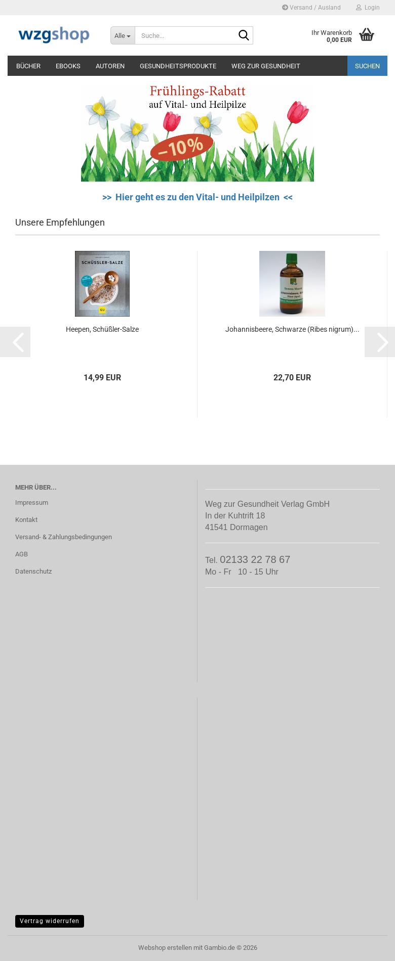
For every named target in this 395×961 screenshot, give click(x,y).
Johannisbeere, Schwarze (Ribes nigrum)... (292, 329)
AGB (21, 554)
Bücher (28, 66)
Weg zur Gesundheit (265, 66)
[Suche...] (122, 35)
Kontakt (26, 519)
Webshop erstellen (165, 947)
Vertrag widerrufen (50, 921)
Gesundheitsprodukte (178, 66)
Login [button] (368, 7)
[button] (15, 342)
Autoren (110, 66)
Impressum (31, 502)
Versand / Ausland (311, 7)
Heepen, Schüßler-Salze (102, 329)
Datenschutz (33, 571)
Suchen (367, 66)
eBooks (68, 66)
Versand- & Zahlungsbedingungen (63, 537)
